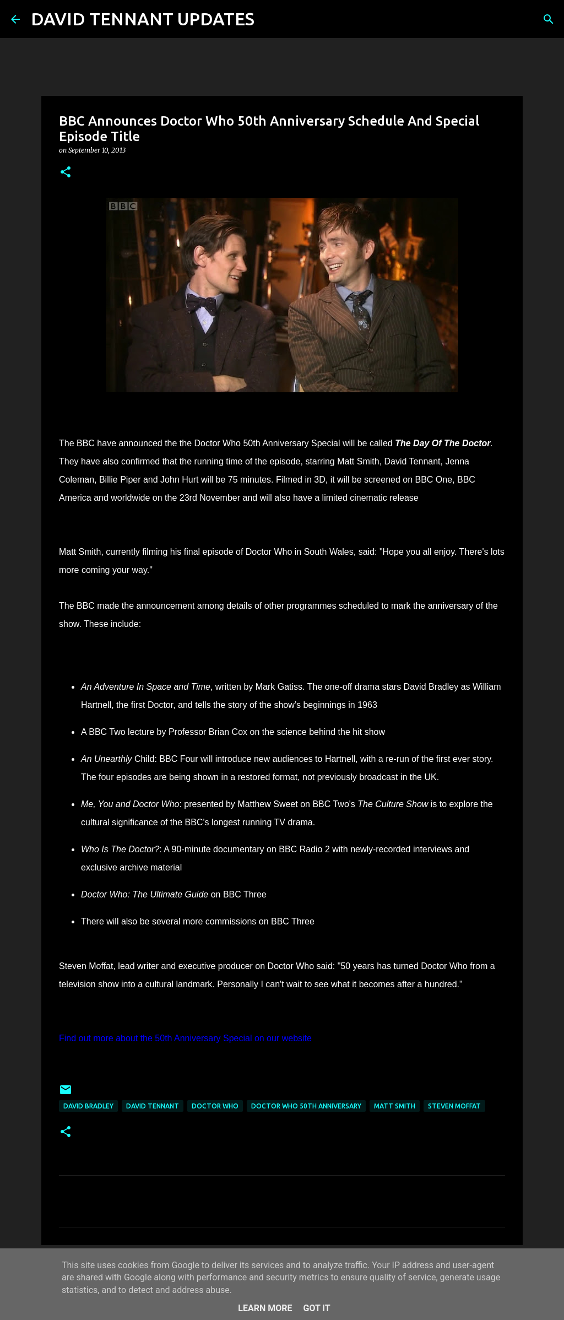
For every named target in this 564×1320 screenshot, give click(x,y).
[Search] (269, 19)
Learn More (265, 1308)
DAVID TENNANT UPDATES (142, 19)
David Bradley (88, 1106)
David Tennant (152, 1106)
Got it (316, 1308)
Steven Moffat (454, 1106)
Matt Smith (394, 1106)
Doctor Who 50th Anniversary (306, 1106)
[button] (65, 172)
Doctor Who (215, 1106)
